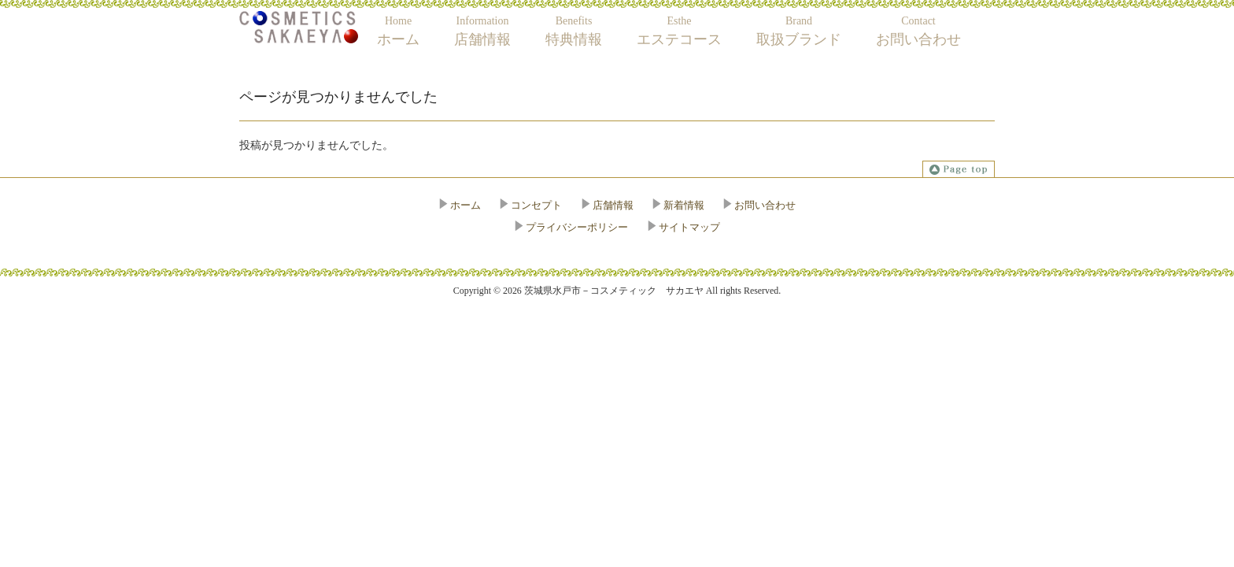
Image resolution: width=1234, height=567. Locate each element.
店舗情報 (613, 205)
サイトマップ (689, 227)
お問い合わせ (765, 205)
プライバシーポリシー (577, 227)
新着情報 (683, 205)
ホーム (465, 205)
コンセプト (536, 205)
